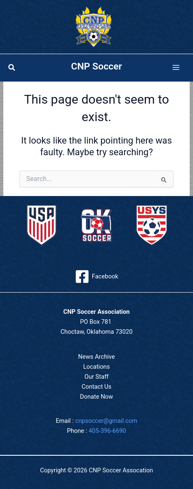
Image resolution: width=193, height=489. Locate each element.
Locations (96, 366)
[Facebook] (96, 276)
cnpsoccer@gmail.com (106, 420)
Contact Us (96, 386)
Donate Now (96, 396)
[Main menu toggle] (176, 68)
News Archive (96, 356)
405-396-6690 (107, 430)
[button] (12, 67)
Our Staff (96, 376)
